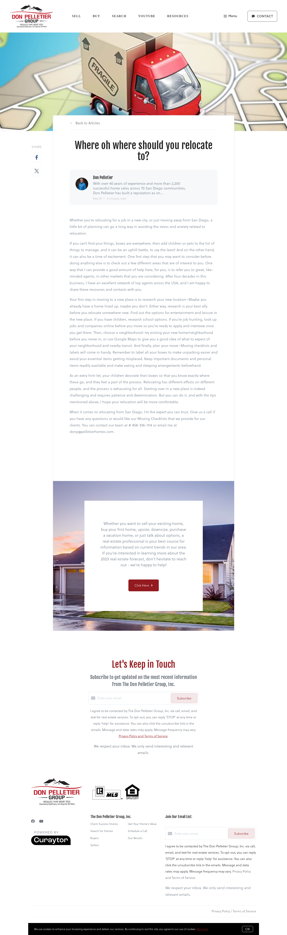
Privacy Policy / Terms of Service (234, 911)
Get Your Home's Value (142, 824)
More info (202, 929)
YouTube (146, 16)
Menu (230, 16)
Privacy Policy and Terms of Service (143, 736)
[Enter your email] (133, 698)
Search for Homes (101, 831)
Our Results (135, 838)
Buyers (94, 838)
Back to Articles (88, 122)
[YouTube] (41, 821)
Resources (178, 16)
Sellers (94, 845)
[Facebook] (33, 821)
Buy (96, 16)
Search (119, 16)
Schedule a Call (137, 831)
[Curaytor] (51, 844)
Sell (76, 16)
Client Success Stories (104, 824)
